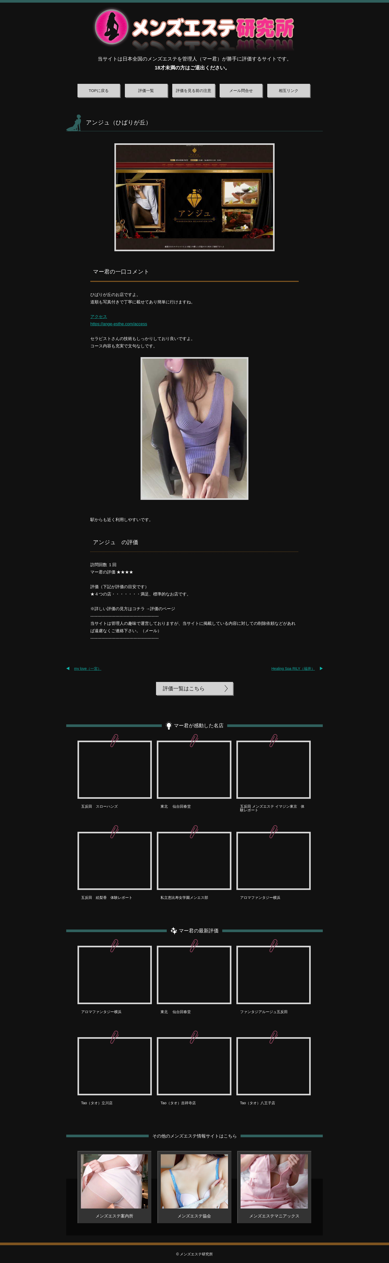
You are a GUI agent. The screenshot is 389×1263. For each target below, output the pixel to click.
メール (151, 630)
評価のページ (162, 608)
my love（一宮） (87, 668)
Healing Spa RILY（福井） (293, 668)
